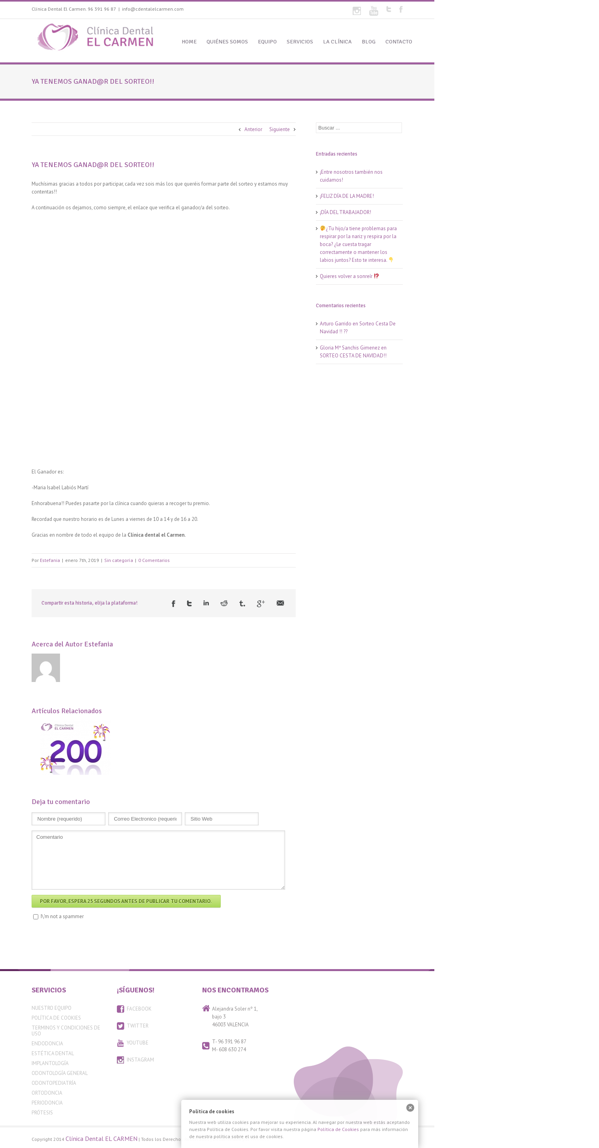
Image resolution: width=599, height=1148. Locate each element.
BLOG (369, 41)
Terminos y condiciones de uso (66, 1030)
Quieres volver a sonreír (349, 276)
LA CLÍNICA (337, 41)
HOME (189, 41)
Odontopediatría (54, 1083)
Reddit (224, 603)
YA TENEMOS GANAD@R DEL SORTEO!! (93, 164)
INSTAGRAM (140, 1059)
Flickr (356, 11)
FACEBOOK (139, 1008)
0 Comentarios (154, 560)
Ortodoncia (47, 1093)
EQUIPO (267, 41)
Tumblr (242, 603)
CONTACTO (398, 41)
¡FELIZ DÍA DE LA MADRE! (347, 196)
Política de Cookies (56, 1018)
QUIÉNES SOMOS (227, 41)
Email (280, 603)
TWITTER (137, 1025)
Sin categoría (118, 560)
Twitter (388, 9)
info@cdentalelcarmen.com (153, 9)
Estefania (50, 560)
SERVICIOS (300, 41)
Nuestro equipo (51, 1008)
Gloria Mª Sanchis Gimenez (350, 347)
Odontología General (60, 1073)
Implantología (50, 1063)
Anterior (253, 129)
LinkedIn (206, 602)
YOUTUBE (137, 1042)
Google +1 (261, 603)
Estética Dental (53, 1053)
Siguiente (279, 129)
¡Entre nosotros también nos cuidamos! (351, 176)
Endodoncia (47, 1043)
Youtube (373, 11)
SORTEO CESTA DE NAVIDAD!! (353, 355)
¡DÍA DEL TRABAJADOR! (345, 212)
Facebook (401, 9)
